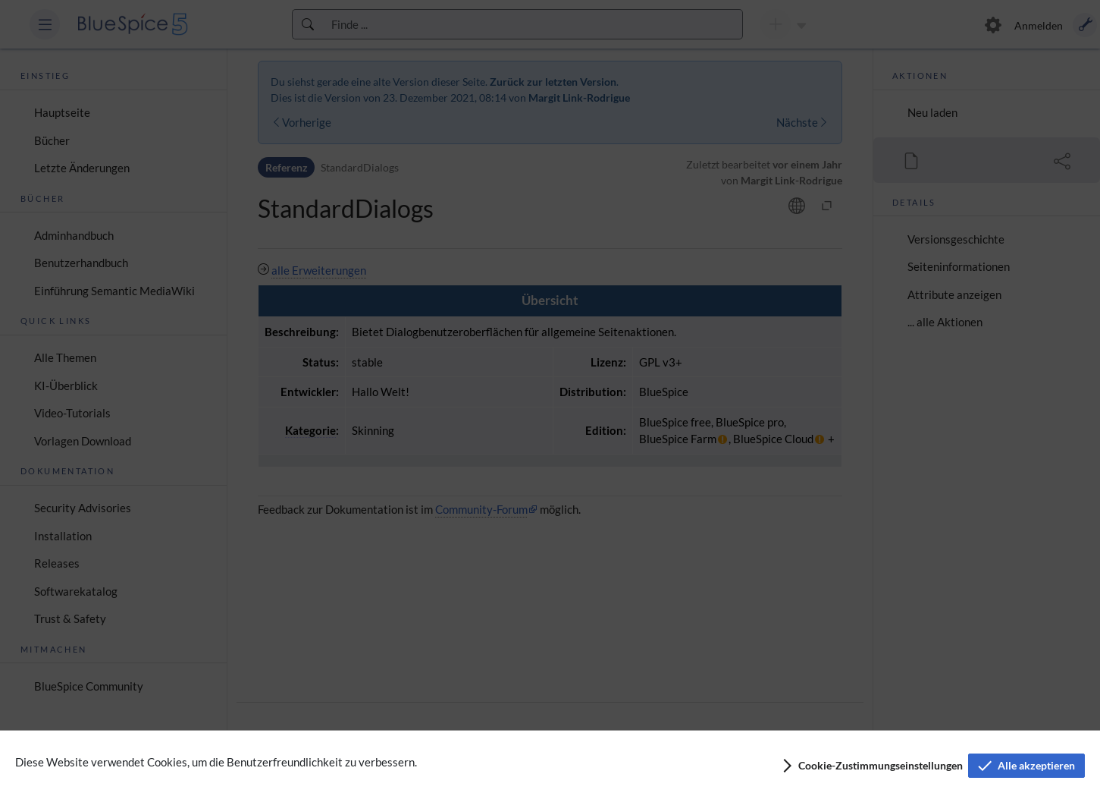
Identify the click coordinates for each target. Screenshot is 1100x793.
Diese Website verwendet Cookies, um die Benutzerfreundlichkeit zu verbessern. (216, 762)
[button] (871, 766)
